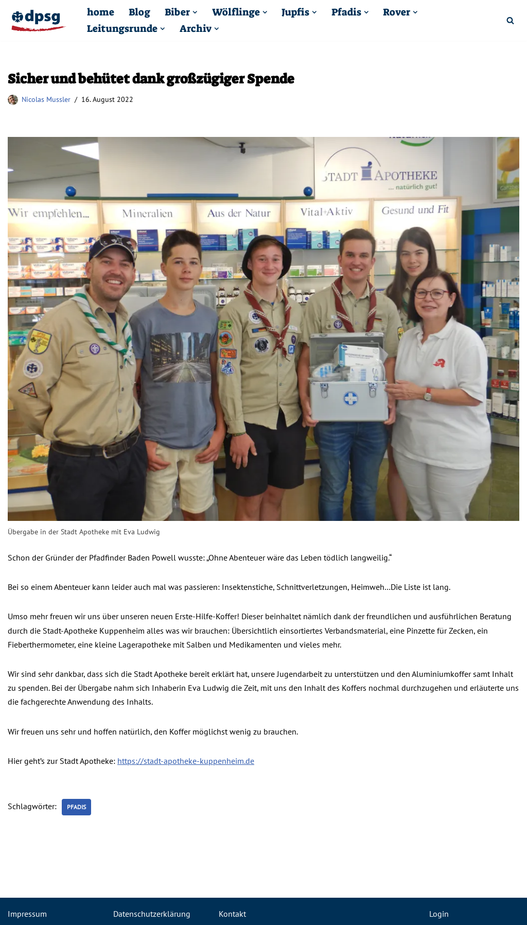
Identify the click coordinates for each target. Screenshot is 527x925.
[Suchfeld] (510, 20)
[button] (195, 12)
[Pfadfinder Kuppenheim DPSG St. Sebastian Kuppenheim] (38, 20)
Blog (139, 12)
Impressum (27, 914)
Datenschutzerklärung (151, 914)
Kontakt (232, 914)
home (100, 12)
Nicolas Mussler (46, 99)
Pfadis (76, 807)
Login (439, 914)
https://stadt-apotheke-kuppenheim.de (185, 761)
